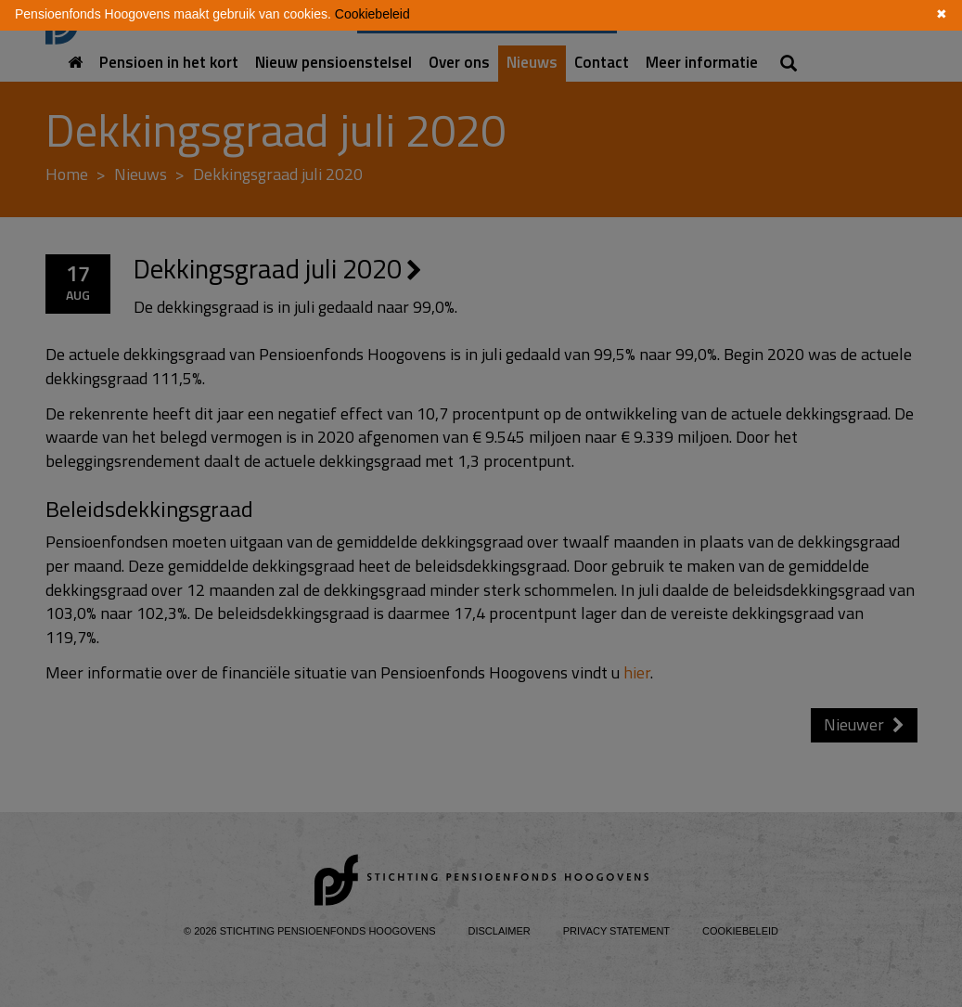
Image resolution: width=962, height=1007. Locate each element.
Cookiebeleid (372, 13)
